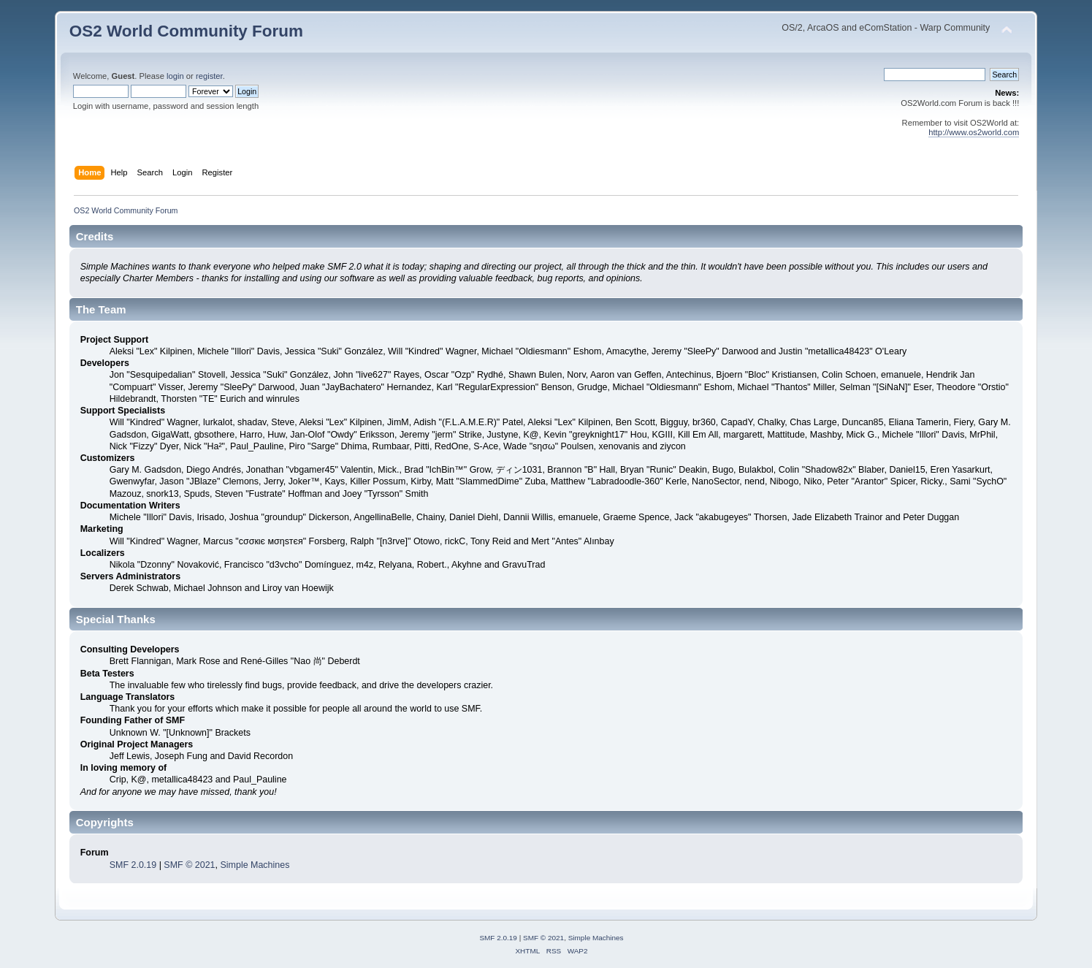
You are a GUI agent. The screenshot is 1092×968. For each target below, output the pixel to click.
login (175, 76)
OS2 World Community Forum (186, 31)
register (209, 76)
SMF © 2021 (189, 865)
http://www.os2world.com (973, 132)
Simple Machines (254, 865)
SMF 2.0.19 (133, 865)
